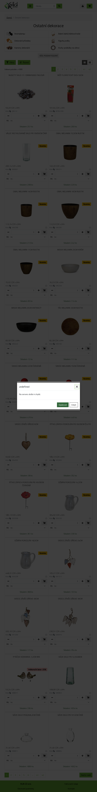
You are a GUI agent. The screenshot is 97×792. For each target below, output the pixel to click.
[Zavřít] (77, 387)
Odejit (73, 404)
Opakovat (63, 404)
